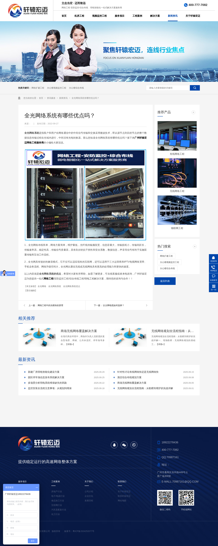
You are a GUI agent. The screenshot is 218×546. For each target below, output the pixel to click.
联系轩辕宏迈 (124, 496)
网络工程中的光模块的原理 (50, 305)
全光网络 (42, 286)
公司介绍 (89, 491)
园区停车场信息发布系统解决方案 (46, 377)
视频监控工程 (99, 16)
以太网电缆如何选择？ (113, 305)
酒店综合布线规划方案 (129, 377)
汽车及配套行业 (58, 509)
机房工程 (79, 16)
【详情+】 (70, 344)
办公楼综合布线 (76, 88)
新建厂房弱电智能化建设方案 (43, 372)
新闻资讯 (173, 16)
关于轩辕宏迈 (193, 16)
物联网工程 (177, 228)
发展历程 (89, 500)
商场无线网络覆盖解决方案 (79, 331)
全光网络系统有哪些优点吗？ (85, 98)
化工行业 (55, 514)
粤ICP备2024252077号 (83, 531)
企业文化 (89, 496)
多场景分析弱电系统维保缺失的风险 (47, 383)
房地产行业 (56, 491)
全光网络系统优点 (71, 286)
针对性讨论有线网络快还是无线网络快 (138, 372)
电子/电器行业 (58, 496)
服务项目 (119, 16)
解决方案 (155, 16)
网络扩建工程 (37, 88)
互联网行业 (56, 505)
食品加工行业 (57, 500)
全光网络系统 (55, 286)
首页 (64, 16)
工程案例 (137, 16)
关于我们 (89, 481)
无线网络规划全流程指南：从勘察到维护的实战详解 (173, 331)
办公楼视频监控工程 (56, 88)
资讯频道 (51, 98)
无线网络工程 (177, 191)
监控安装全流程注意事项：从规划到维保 (50, 388)
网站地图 (122, 500)
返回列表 (165, 281)
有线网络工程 (177, 154)
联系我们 (122, 481)
